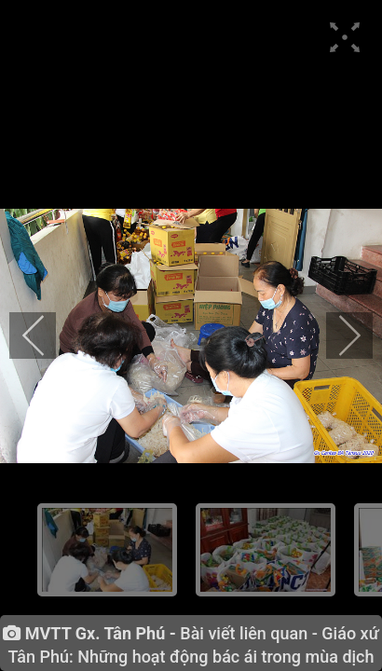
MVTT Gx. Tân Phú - (100, 633)
